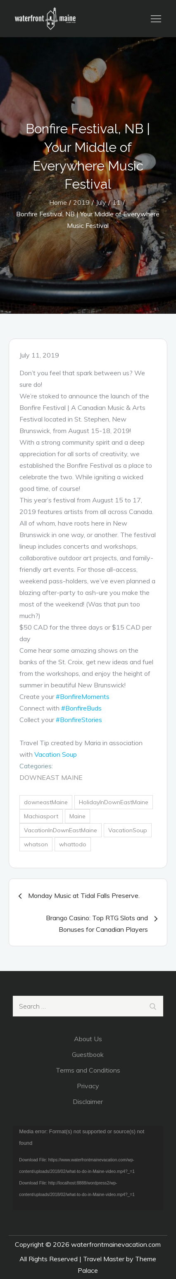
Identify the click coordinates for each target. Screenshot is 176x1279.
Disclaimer (88, 1101)
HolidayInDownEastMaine (113, 802)
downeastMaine (46, 802)
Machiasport (41, 816)
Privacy (88, 1086)
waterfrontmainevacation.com (116, 1244)
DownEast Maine (51, 777)
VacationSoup (127, 830)
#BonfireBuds (81, 708)
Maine (77, 816)
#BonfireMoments (82, 696)
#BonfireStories (79, 719)
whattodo (72, 844)
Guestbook (88, 1054)
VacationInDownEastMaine (60, 830)
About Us (88, 1039)
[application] (88, 1168)
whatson (36, 844)
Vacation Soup (55, 754)
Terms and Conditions (88, 1070)
